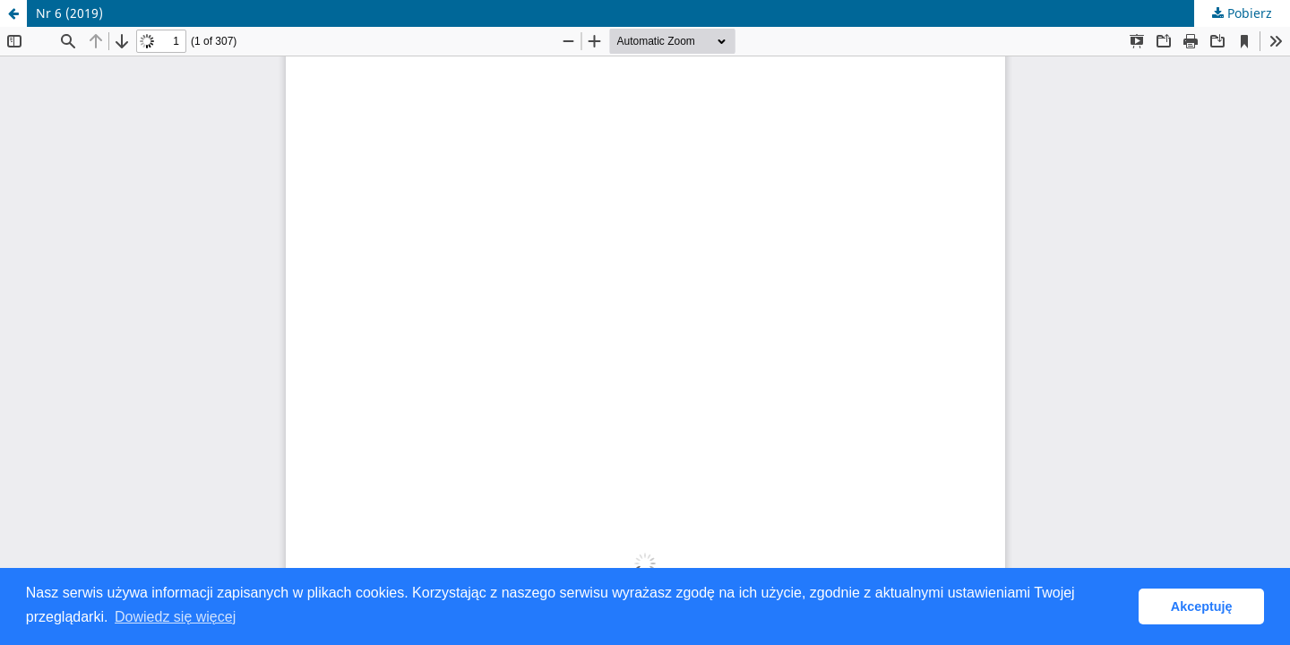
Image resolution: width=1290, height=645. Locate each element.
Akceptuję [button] (1202, 606)
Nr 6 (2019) (69, 13)
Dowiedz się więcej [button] (175, 616)
